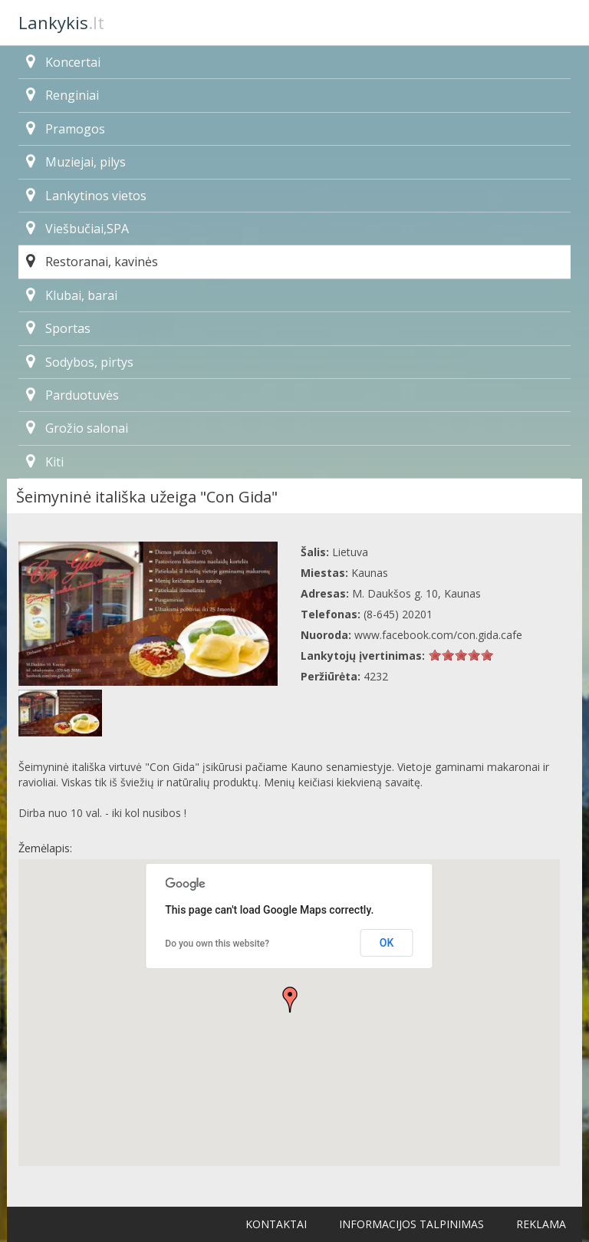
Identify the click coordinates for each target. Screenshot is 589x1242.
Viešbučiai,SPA (77, 228)
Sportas (58, 328)
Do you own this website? (217, 943)
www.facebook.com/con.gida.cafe (438, 635)
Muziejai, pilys (76, 161)
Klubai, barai (71, 295)
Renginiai (62, 95)
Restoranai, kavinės (92, 261)
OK (387, 943)
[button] (290, 1000)
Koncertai (63, 62)
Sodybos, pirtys (79, 362)
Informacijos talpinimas (411, 1224)
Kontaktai (276, 1224)
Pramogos (65, 128)
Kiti (45, 461)
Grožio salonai (77, 428)
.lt (61, 22)
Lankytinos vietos (86, 195)
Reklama (541, 1224)
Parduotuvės (72, 395)
